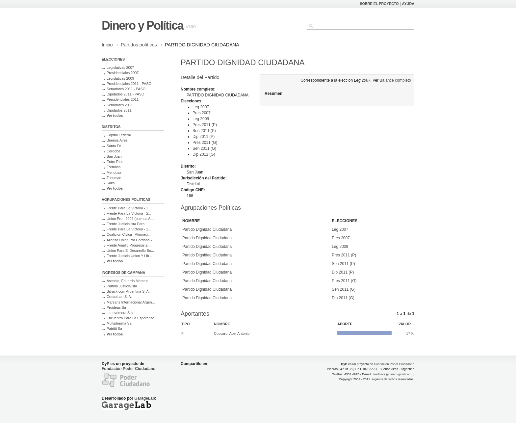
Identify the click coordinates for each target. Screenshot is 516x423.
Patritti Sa (114, 328)
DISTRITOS (111, 127)
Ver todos (115, 116)
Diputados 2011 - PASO (125, 94)
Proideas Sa (116, 307)
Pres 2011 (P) (205, 124)
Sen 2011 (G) (204, 148)
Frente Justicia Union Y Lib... (129, 256)
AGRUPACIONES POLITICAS (126, 199)
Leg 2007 (201, 107)
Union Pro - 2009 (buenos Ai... (130, 219)
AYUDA (408, 4)
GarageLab (144, 398)
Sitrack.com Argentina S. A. (128, 291)
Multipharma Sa (119, 323)
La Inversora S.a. (120, 313)
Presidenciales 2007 (123, 73)
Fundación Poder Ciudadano (128, 368)
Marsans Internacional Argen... (131, 302)
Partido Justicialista (122, 286)
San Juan (114, 156)
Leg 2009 (201, 119)
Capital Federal (119, 135)
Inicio (107, 44)
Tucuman (114, 178)
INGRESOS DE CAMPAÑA (123, 273)
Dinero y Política (142, 25)
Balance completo (395, 80)
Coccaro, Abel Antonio (231, 333)
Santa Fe (114, 146)
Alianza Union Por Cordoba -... (131, 240)
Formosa (114, 167)
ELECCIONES (113, 59)
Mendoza (114, 172)
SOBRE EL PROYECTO (379, 4)
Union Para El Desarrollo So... (130, 250)
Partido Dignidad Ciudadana (207, 229)
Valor (405, 324)
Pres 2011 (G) (205, 142)
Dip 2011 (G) (204, 154)
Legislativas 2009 (120, 78)
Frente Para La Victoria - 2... (129, 208)
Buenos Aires (117, 140)
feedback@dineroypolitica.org (393, 374)
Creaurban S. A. (119, 297)
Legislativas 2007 (120, 67)
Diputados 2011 (119, 110)
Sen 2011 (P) (204, 130)
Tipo (185, 324)
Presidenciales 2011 (123, 99)
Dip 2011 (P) (204, 136)
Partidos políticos (139, 44)
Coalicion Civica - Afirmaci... (129, 234)
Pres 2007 (202, 113)
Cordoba (113, 151)
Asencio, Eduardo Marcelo (127, 281)
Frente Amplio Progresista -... (130, 245)
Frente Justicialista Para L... (128, 224)
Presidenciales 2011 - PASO (129, 84)
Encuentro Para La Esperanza (130, 318)
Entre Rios (115, 162)
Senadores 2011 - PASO (126, 89)
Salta (111, 183)
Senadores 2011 (120, 105)
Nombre (222, 324)
